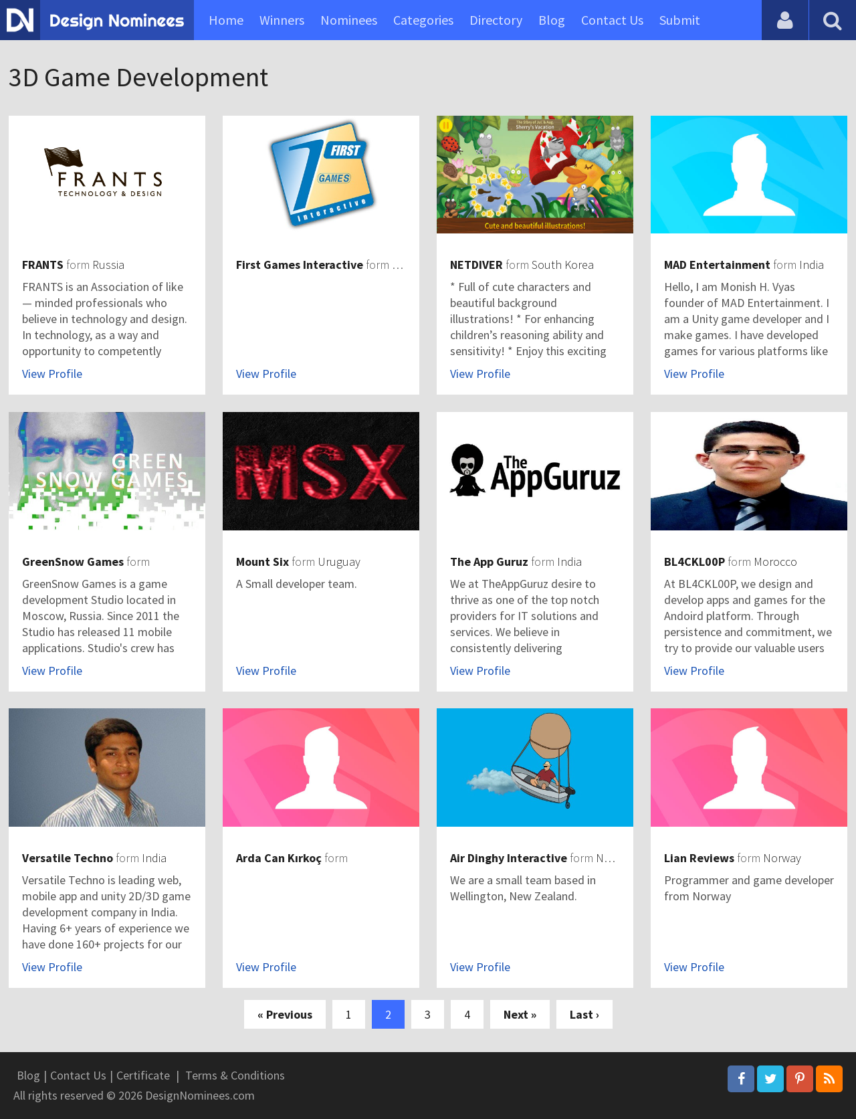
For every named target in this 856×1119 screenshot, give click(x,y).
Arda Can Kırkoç (279, 858)
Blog (551, 19)
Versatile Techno (67, 858)
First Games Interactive (299, 264)
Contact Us (612, 19)
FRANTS (43, 264)
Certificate (143, 1075)
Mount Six (262, 561)
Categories (423, 19)
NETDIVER (476, 264)
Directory (495, 19)
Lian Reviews (699, 858)
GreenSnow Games (73, 561)
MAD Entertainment (717, 264)
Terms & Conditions (235, 1075)
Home (226, 19)
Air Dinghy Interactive (508, 858)
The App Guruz (489, 561)
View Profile (52, 373)
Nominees (348, 19)
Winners (281, 19)
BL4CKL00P (694, 561)
